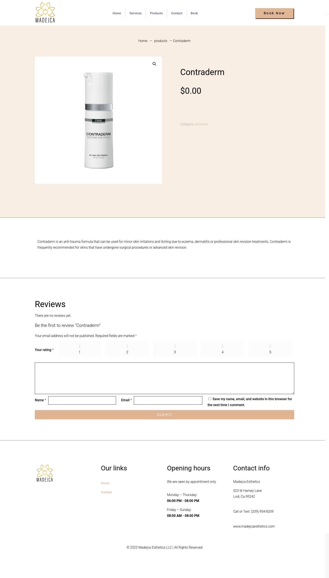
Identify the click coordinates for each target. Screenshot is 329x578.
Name (40, 401)
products (160, 41)
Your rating (44, 350)
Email (126, 401)
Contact (106, 493)
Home (143, 41)
